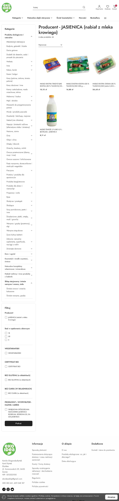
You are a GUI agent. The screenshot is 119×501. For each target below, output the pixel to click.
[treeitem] (18, 36)
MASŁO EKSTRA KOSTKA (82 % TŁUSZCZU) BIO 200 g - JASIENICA (77, 85)
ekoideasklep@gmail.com (12, 478)
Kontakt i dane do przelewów (103, 450)
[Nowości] (82, 18)
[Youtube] (12, 489)
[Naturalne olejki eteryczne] (39, 18)
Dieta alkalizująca (69, 461)
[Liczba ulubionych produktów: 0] (107, 7)
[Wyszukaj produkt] (59, 7)
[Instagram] (8, 489)
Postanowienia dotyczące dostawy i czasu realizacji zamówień (42, 457)
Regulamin (36, 478)
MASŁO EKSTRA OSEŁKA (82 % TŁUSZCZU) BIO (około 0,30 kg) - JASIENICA (104, 85)
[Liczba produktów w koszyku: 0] (114, 7)
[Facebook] (4, 489)
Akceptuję (111, 497)
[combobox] (51, 45)
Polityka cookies (38, 482)
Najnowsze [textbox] (42, 45)
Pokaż (19, 423)
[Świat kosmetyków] (66, 18)
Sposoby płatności (39, 450)
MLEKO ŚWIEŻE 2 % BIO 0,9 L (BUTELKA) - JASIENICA (51, 130)
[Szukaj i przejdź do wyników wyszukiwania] (84, 7)
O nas (64, 450)
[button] (18, 18)
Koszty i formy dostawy (41, 464)
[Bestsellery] (95, 18)
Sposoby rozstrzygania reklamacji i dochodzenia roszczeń (42, 471)
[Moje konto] (99, 7)
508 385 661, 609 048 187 (13, 483)
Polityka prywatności (40, 486)
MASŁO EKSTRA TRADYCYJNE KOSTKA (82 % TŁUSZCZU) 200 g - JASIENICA (51, 85)
